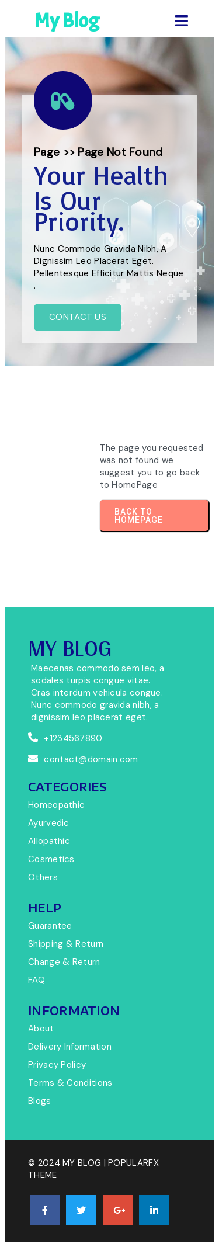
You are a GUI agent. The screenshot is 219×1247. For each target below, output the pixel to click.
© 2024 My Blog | (68, 1163)
